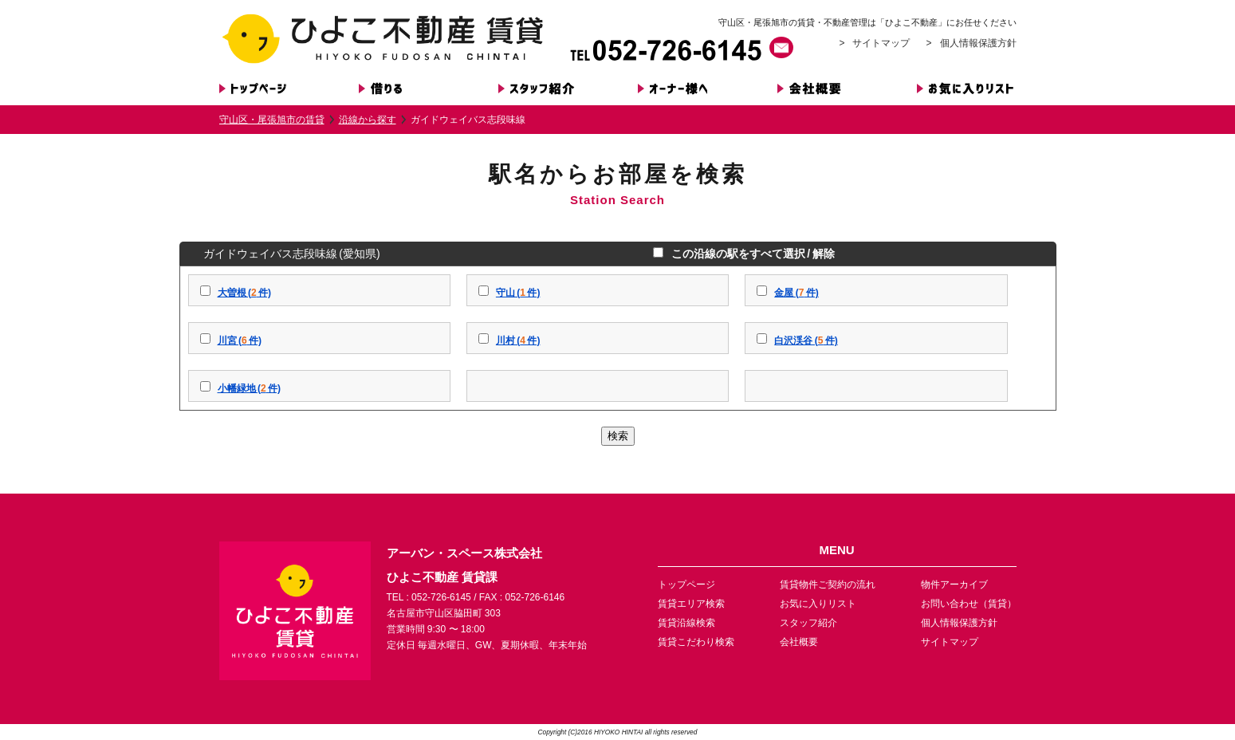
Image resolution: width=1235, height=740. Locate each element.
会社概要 (799, 642)
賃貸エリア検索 (691, 603)
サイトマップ (881, 43)
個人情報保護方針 (978, 43)
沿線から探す (367, 119)
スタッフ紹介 (808, 622)
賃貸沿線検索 (686, 622)
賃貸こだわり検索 (696, 642)
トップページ (686, 584)
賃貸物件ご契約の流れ (827, 584)
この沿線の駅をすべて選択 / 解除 (751, 253)
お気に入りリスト (818, 603)
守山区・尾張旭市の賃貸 (271, 119)
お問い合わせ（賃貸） (969, 603)
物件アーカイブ (954, 584)
